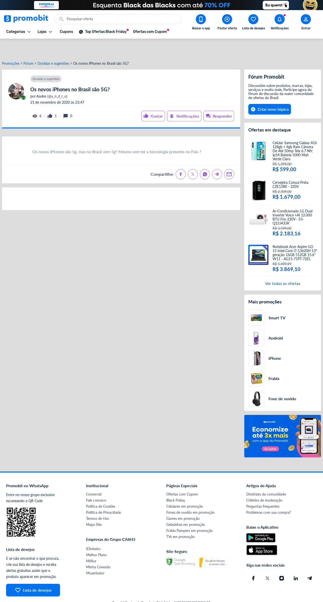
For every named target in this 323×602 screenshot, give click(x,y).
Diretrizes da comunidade (266, 477)
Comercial (93, 477)
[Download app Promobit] (201, 23)
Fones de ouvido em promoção (190, 496)
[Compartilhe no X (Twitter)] (193, 157)
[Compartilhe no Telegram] (217, 157)
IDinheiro (93, 532)
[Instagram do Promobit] (282, 561)
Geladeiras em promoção (185, 508)
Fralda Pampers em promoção (189, 514)
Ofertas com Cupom (182, 477)
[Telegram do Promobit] (310, 561)
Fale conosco (96, 483)
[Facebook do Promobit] (253, 561)
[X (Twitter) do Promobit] (267, 561)
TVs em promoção (180, 520)
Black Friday (175, 483)
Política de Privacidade (103, 496)
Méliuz (91, 544)
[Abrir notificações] (279, 23)
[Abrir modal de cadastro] (306, 23)
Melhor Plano (96, 538)
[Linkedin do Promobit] (296, 561)
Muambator (95, 556)
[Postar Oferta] (227, 23)
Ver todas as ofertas (282, 266)
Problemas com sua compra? (268, 496)
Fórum (28, 47)
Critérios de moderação (264, 483)
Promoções (10, 47)
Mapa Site (94, 508)
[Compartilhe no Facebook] (181, 157)
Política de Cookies (100, 489)
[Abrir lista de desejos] (253, 23)
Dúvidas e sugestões (53, 47)
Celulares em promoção (184, 489)
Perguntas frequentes (262, 489)
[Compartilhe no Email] (229, 157)
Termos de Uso (97, 502)
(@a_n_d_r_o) (51, 80)
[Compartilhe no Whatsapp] (205, 157)
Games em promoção (183, 502)
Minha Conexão (98, 550)
